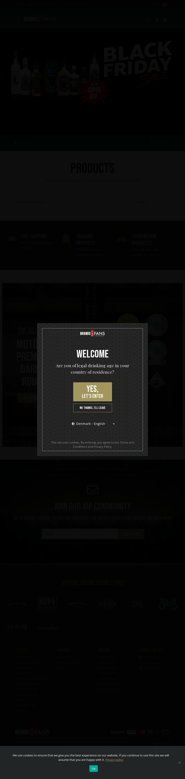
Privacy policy (114, 760)
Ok (93, 768)
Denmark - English (88, 424)
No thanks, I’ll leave (93, 408)
